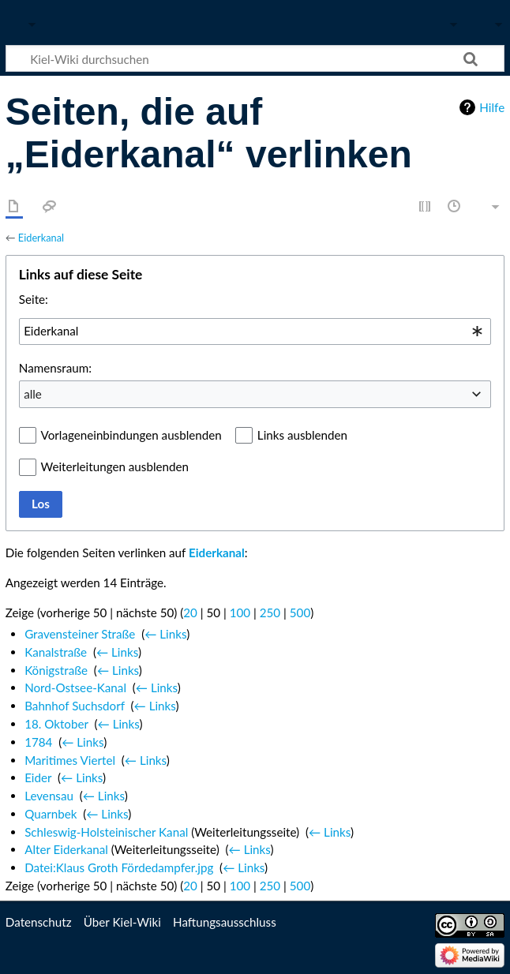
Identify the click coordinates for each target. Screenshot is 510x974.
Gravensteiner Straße (79, 634)
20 (190, 612)
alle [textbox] (33, 394)
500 (300, 612)
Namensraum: (55, 368)
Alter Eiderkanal (66, 849)
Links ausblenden (302, 435)
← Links (165, 634)
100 (240, 612)
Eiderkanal (41, 237)
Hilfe (491, 107)
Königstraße (56, 670)
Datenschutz (39, 922)
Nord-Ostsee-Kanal (75, 687)
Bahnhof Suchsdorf (74, 706)
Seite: (33, 299)
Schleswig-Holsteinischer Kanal (106, 832)
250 (270, 612)
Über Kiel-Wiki (122, 922)
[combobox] (255, 331)
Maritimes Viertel (69, 760)
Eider (37, 777)
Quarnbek (50, 814)
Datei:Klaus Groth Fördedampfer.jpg (118, 867)
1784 (38, 742)
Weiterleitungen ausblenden (115, 466)
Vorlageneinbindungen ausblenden (131, 435)
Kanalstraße (55, 652)
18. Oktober (56, 724)
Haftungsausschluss (224, 922)
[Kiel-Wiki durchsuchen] (255, 58)
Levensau (48, 796)
